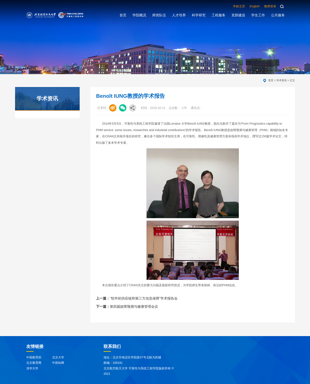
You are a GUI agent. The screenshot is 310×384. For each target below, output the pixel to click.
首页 (270, 80)
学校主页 (239, 6)
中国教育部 (33, 357)
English (255, 6)
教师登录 (270, 6)
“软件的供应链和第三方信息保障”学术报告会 (137, 298)
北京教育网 (33, 362)
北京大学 (58, 357)
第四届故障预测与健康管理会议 (127, 306)
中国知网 (58, 362)
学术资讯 (281, 80)
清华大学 (32, 368)
